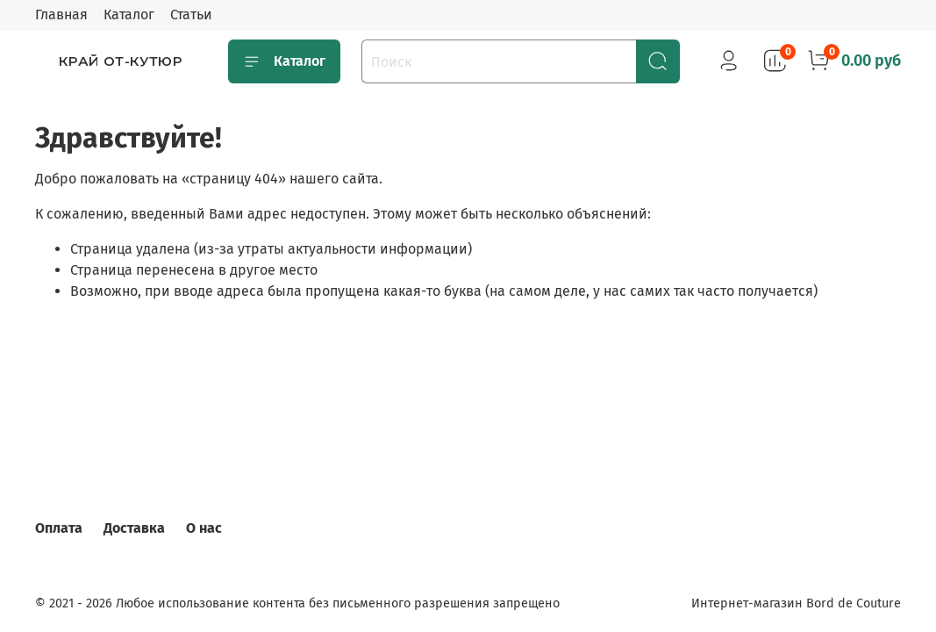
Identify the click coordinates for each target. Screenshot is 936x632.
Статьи (191, 14)
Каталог (129, 14)
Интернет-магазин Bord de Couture (796, 603)
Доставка (134, 528)
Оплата (58, 528)
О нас (204, 528)
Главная (61, 14)
